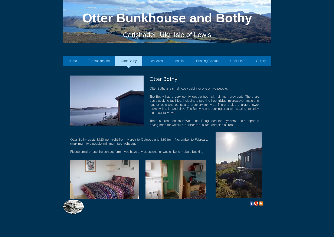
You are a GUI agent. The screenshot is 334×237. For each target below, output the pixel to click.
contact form (112, 152)
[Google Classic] (256, 203)
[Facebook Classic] (252, 203)
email (84, 152)
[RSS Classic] (261, 203)
